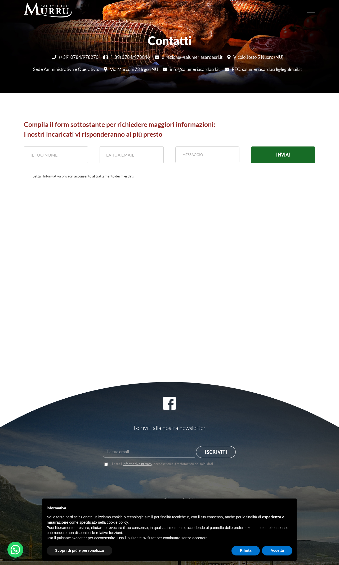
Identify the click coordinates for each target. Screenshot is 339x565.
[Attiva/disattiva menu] (311, 10)
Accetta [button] (277, 550)
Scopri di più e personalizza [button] (79, 550)
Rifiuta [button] (246, 550)
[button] (15, 550)
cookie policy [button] (117, 522)
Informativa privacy (58, 176)
